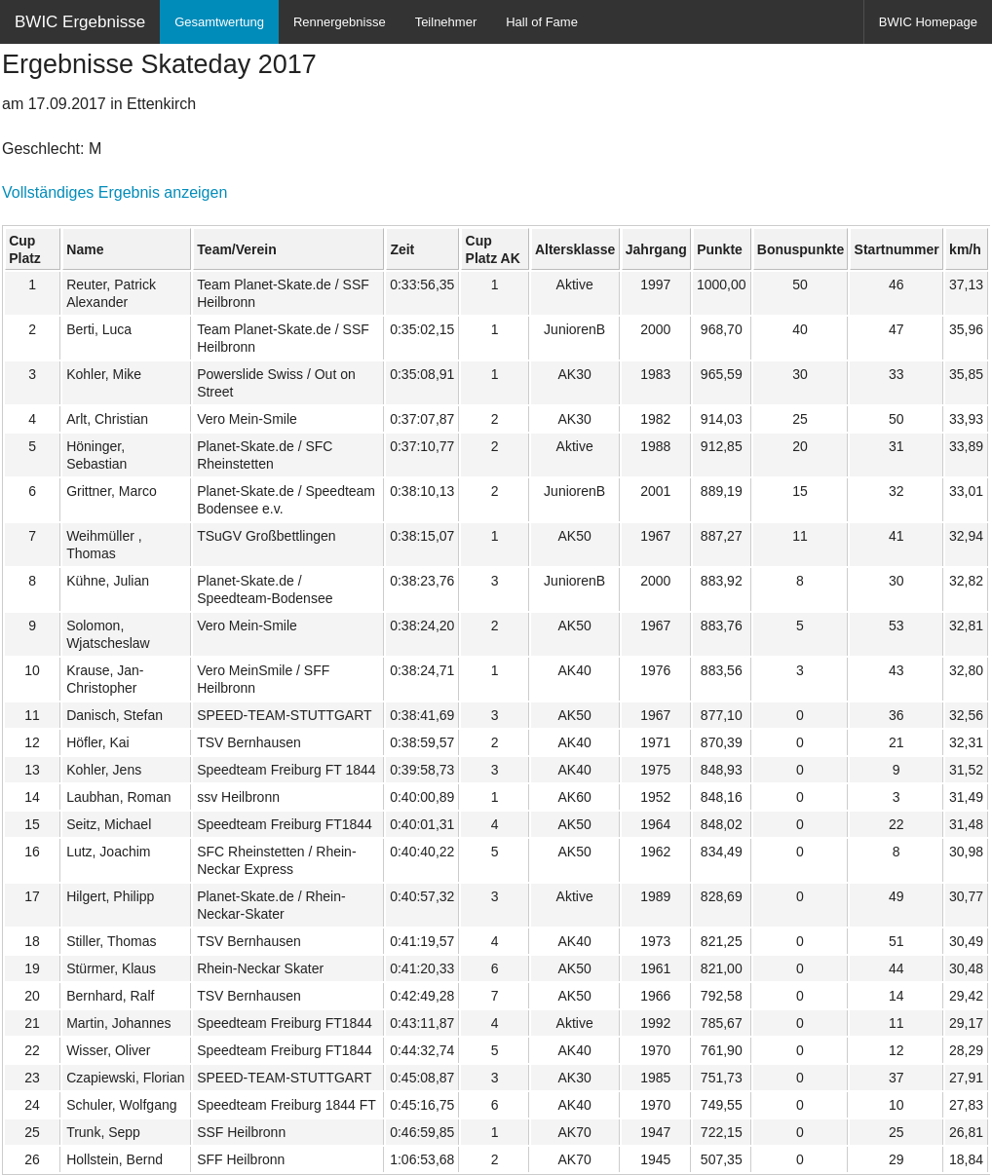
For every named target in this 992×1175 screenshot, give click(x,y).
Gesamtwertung (219, 22)
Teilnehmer (446, 22)
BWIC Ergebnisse (80, 22)
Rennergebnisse (339, 22)
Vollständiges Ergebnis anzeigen (114, 192)
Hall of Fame (542, 22)
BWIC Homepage (928, 22)
